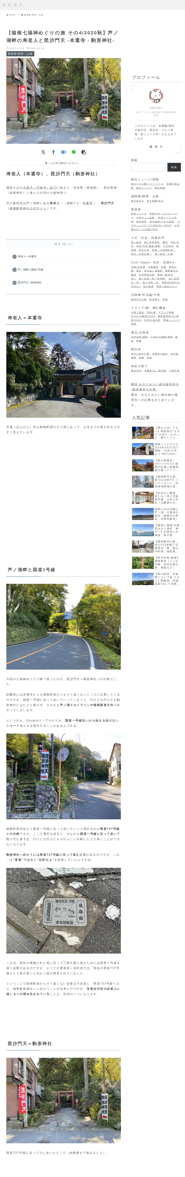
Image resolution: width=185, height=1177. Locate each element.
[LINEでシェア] (73, 152)
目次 (57, 243)
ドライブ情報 (166, 312)
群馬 (165, 299)
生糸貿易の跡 (147, 275)
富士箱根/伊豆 (155, 201)
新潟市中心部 (139, 299)
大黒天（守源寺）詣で (40, 187)
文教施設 (153, 267)
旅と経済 (136, 242)
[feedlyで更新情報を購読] (156, 146)
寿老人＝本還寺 (27, 257)
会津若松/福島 (139, 337)
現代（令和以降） (141, 254)
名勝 (163, 267)
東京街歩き (137, 201)
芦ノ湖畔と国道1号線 (31, 270)
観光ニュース (144, 188)
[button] (83, 152)
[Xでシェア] (43, 152)
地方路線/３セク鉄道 (161, 221)
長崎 (141, 357)
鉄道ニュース (139, 213)
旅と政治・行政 (164, 254)
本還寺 (88, 203)
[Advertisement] (156, 45)
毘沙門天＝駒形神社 (30, 284)
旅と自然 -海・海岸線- (152, 278)
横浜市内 (136, 370)
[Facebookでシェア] (53, 152)
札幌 (139, 341)
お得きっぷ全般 (145, 217)
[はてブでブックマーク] (63, 152)
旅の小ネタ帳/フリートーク (147, 184)
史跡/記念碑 (138, 267)
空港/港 (151, 312)
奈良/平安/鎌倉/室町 (148, 246)
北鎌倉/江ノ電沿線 (155, 370)
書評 (165, 242)
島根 (149, 357)
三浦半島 (174, 370)
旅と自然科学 (152, 242)
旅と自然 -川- (151, 282)
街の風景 (148, 286)
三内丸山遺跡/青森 (161, 337)
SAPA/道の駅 (152, 320)
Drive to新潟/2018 (143, 316)
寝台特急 (141, 221)
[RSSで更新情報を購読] (161, 146)
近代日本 (144, 250)
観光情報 (160, 188)
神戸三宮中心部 (140, 354)
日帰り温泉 (137, 312)
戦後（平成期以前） (164, 250)
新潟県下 (154, 299)
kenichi (156, 107)
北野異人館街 (160, 354)
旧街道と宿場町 (153, 271)
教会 (139, 271)
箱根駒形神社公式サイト (28, 208)
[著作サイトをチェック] (151, 146)
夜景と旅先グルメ (166, 286)
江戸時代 (168, 246)
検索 (134, 160)
